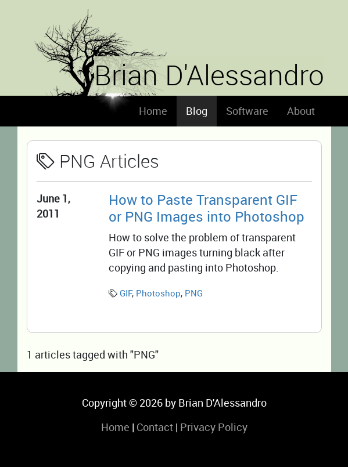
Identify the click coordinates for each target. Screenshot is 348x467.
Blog (196, 111)
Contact (155, 427)
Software (247, 111)
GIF (126, 293)
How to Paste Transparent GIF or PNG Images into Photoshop (206, 208)
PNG (194, 293)
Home (153, 111)
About (301, 111)
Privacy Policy (213, 427)
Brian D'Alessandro (209, 74)
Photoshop (158, 293)
